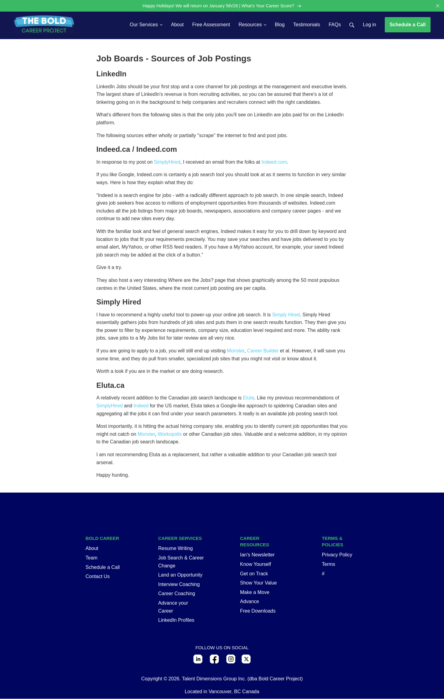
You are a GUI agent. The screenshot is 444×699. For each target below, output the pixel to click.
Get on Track (254, 574)
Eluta (248, 398)
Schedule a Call (408, 24)
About (92, 549)
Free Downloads (258, 611)
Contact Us (98, 577)
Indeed (140, 406)
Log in (369, 24)
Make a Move (254, 592)
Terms (328, 564)
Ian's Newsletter (257, 555)
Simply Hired (286, 315)
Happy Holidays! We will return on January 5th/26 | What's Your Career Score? (222, 6)
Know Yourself (255, 564)
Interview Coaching (179, 584)
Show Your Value (258, 583)
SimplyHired (167, 162)
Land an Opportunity (180, 575)
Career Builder (262, 351)
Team (91, 558)
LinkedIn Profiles (176, 620)
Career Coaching (176, 594)
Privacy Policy (337, 555)
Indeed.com (274, 162)
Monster (235, 351)
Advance (249, 602)
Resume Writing (175, 549)
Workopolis (170, 434)
